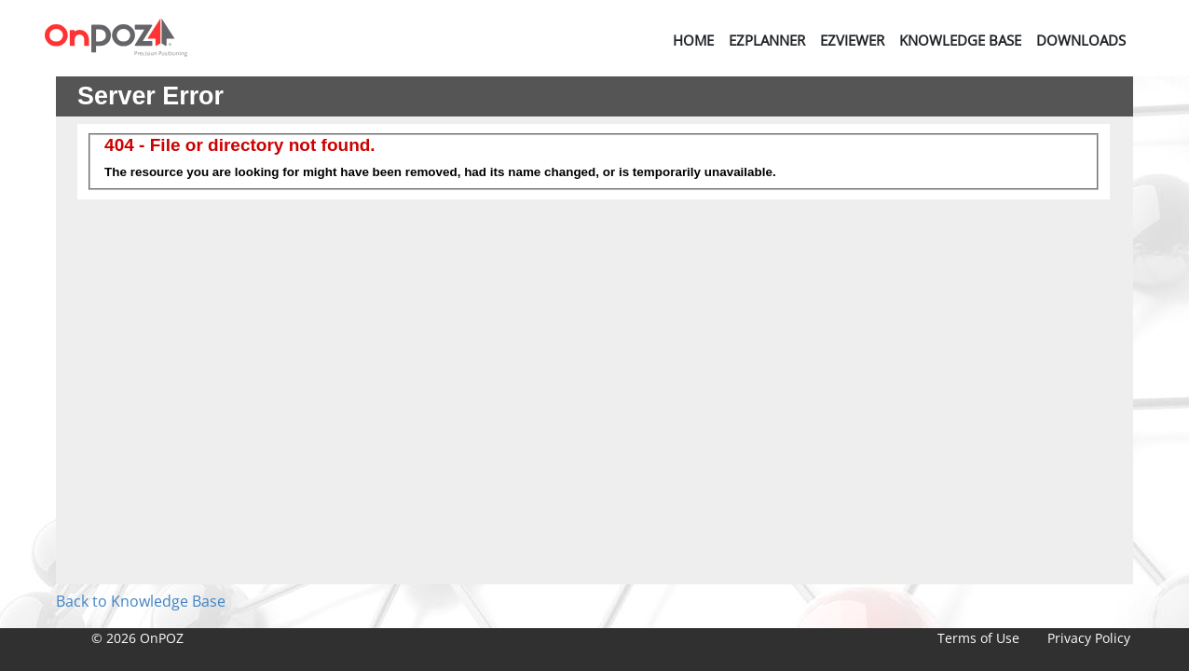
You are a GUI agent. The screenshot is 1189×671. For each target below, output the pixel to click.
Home (693, 40)
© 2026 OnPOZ (137, 638)
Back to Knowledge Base (141, 601)
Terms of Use (978, 638)
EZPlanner (767, 40)
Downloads (1081, 40)
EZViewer (852, 40)
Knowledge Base (960, 40)
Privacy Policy (1088, 638)
